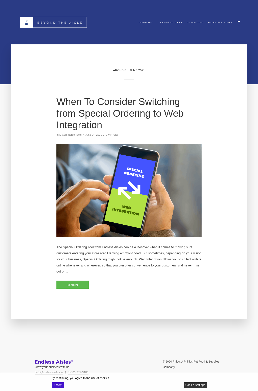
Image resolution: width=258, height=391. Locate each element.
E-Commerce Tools (170, 22)
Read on (73, 285)
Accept (58, 385)
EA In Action (195, 22)
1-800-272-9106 (78, 372)
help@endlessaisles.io (49, 372)
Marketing (146, 22)
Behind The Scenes (220, 22)
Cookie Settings (195, 385)
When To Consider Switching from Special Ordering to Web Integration (120, 113)
